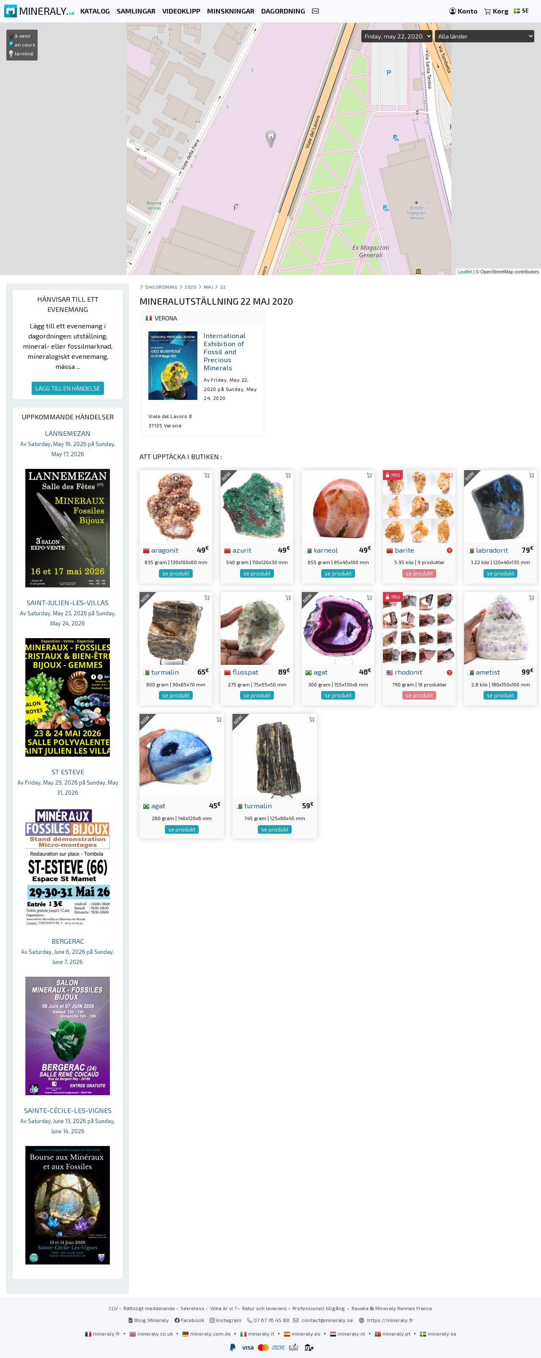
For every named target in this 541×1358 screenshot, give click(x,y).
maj (208, 286)
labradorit (487, 549)
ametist (483, 671)
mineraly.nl (348, 1333)
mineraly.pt (393, 1333)
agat (316, 671)
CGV (113, 1308)
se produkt (175, 573)
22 (223, 286)
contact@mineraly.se (327, 1320)
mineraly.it (258, 1333)
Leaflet (465, 271)
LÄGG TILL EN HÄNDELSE (68, 388)
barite (400, 549)
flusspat (241, 671)
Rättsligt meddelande (149, 1308)
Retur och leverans (264, 1308)
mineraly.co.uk (151, 1333)
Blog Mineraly (148, 1320)
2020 (191, 286)
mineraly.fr (103, 1333)
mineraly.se (438, 1333)
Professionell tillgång (319, 1308)
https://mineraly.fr (390, 1320)
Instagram (225, 1320)
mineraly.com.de (207, 1333)
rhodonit (404, 671)
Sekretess (192, 1308)
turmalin (161, 671)
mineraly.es (303, 1333)
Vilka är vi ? (223, 1308)
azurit (237, 549)
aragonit (160, 549)
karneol (321, 549)
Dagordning (161, 286)
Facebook (189, 1320)
